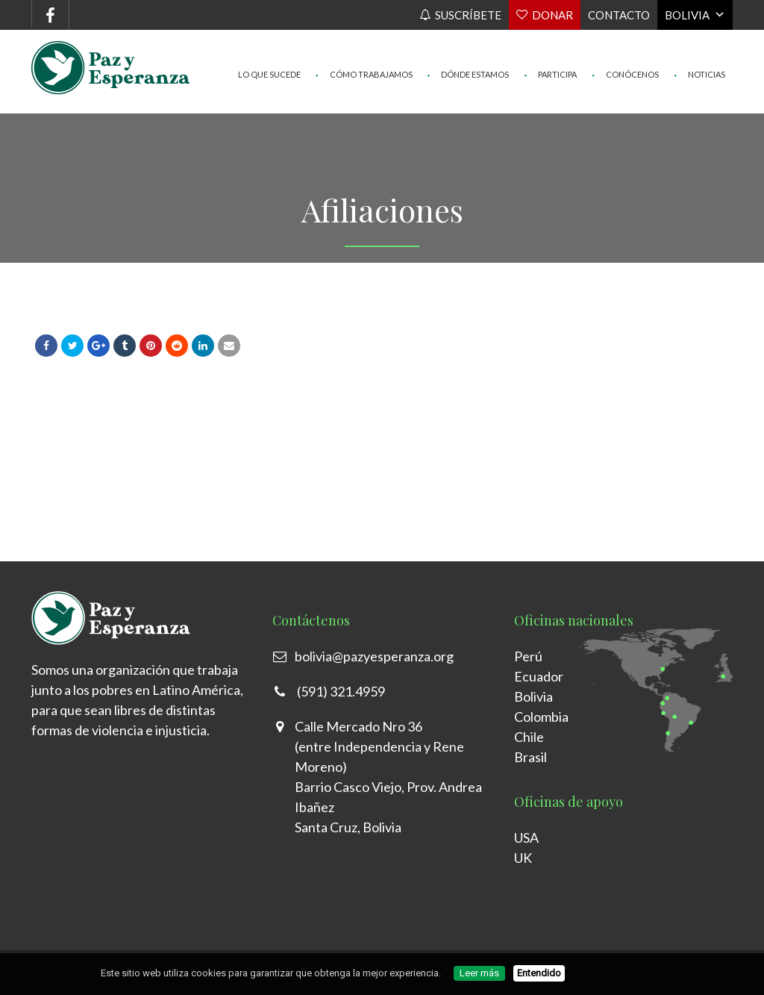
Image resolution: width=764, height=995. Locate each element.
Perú (528, 656)
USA (526, 837)
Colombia (541, 716)
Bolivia (687, 15)
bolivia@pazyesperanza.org (374, 656)
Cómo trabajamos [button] (364, 45)
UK (523, 857)
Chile (529, 737)
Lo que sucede (269, 45)
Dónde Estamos (468, 45)
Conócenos (625, 45)
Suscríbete (468, 15)
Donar (552, 15)
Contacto (619, 15)
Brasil (530, 757)
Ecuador (538, 676)
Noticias (699, 45)
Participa (550, 45)
